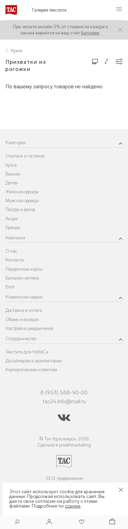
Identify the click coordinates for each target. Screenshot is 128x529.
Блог (10, 286)
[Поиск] (17, 522)
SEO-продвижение (64, 478)
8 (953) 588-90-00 (64, 392)
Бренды (12, 227)
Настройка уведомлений (29, 328)
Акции (11, 218)
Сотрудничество (21, 338)
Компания (15, 237)
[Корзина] (111, 522)
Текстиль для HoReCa (26, 351)
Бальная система (22, 278)
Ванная (12, 174)
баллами (90, 32)
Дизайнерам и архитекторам (33, 360)
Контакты (14, 259)
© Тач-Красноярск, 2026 (64, 438)
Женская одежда (22, 191)
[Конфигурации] (119, 61)
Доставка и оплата (23, 310)
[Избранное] (80, 522)
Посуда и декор (20, 209)
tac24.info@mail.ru (64, 401)
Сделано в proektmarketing (64, 445)
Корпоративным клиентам (31, 369)
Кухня (11, 165)
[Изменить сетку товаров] (95, 61)
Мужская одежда (22, 200)
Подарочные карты (23, 269)
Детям (11, 182)
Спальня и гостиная (25, 155)
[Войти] (49, 522)
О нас (11, 251)
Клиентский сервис (24, 297)
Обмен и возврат (22, 319)
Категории (15, 142)
